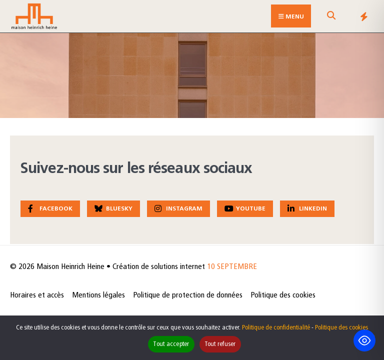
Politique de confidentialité (276, 327)
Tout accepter (171, 344)
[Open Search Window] (331, 18)
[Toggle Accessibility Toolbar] (364, 340)
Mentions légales (98, 296)
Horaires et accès (37, 296)
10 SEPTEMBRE (232, 267)
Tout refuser (220, 344)
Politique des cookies (283, 296)
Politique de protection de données (187, 296)
